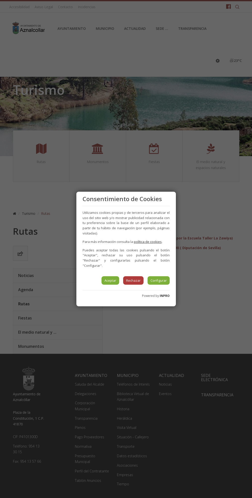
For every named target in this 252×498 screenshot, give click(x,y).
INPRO (165, 296)
